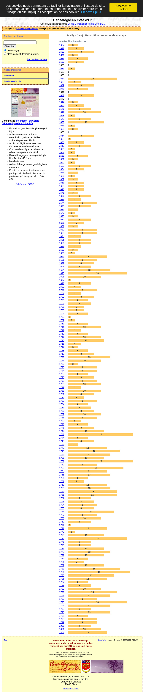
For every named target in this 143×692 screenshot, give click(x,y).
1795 (61, 609)
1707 (61, 313)
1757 (61, 481)
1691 (61, 260)
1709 (61, 320)
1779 (61, 555)
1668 (61, 182)
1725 (61, 374)
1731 (61, 394)
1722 (61, 364)
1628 (61, 48)
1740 (61, 424)
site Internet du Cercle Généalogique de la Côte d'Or (20, 122)
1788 (61, 585)
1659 (61, 152)
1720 (61, 357)
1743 (61, 434)
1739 (61, 421)
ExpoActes (102, 640)
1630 (61, 55)
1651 (61, 125)
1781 (61, 562)
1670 (61, 189)
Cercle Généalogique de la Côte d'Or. (86, 24)
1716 (61, 344)
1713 (61, 333)
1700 (61, 290)
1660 (61, 156)
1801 (61, 629)
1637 (61, 78)
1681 (61, 226)
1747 (61, 448)
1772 (61, 532)
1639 (61, 85)
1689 (61, 253)
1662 (61, 162)
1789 (61, 589)
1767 (61, 515)
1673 (61, 199)
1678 (61, 216)
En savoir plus (91, 12)
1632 (61, 62)
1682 (61, 229)
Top (5, 640)
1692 (61, 263)
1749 (61, 454)
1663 (61, 166)
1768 (61, 518)
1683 (61, 233)
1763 (61, 501)
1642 (61, 95)
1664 (61, 169)
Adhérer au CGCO (25, 184)
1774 (61, 538)
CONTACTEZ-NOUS (71, 689)
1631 (61, 58)
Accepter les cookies (123, 7)
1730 (61, 391)
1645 (61, 105)
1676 (61, 209)
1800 (61, 625)
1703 (61, 300)
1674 (61, 203)
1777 (61, 548)
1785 (61, 575)
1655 (61, 139)
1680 (61, 223)
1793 (61, 602)
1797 (61, 615)
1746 (61, 444)
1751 (61, 461)
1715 (61, 340)
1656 (61, 142)
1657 (61, 146)
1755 (61, 474)
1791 (61, 595)
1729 (61, 387)
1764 (61, 505)
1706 (61, 310)
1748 (61, 451)
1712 (61, 330)
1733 (61, 401)
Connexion (9, 75)
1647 (61, 112)
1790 (61, 592)
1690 (61, 256)
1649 (61, 119)
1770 (61, 525)
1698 (61, 283)
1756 (61, 478)
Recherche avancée (37, 59)
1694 (61, 270)
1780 (61, 558)
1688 (61, 250)
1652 (61, 129)
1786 (61, 579)
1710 (61, 323)
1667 (61, 179)
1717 (61, 347)
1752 (61, 464)
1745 (61, 441)
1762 (61, 498)
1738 (61, 417)
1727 (61, 380)
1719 (61, 354)
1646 (61, 109)
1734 (61, 404)
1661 (61, 159)
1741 (61, 427)
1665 (61, 172)
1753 (61, 468)
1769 (61, 521)
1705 (61, 307)
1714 (61, 337)
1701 (61, 293)
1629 (61, 52)
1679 (61, 219)
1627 (61, 45)
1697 (61, 280)
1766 (61, 511)
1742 (61, 431)
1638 (61, 82)
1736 (61, 411)
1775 (61, 542)
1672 (61, 196)
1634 (61, 68)
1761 (61, 495)
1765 (61, 508)
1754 (61, 471)
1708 (61, 317)
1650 (61, 122)
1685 (61, 239)
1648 (61, 115)
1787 (61, 582)
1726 (61, 377)
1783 (61, 568)
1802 (61, 632)
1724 (61, 370)
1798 (61, 619)
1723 (61, 367)
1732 (61, 397)
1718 (61, 350)
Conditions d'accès (12, 81)
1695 (61, 273)
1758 (61, 485)
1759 (61, 488)
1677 (61, 213)
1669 (61, 186)
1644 (61, 102)
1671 (61, 193)
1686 (61, 243)
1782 (61, 565)
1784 (61, 572)
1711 (61, 327)
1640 (61, 88)
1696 (61, 276)
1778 (61, 552)
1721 (61, 360)
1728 (61, 384)
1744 (61, 438)
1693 (61, 266)
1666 (61, 176)
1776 (61, 545)
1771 (61, 528)
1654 (61, 135)
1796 (61, 612)
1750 (61, 458)
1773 (61, 535)
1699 (61, 286)
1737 (61, 414)
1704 (61, 303)
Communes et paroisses (27, 29)
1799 (61, 622)
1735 (61, 407)
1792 (61, 599)
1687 (61, 246)
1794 (61, 605)
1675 (61, 206)
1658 (61, 149)
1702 (61, 297)
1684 (61, 236)
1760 (61, 491)
